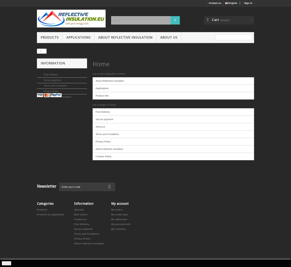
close (7, 263)
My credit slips (119, 214)
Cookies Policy (103, 156)
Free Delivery (50, 73)
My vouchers (118, 229)
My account (120, 204)
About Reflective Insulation (110, 80)
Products (50, 37)
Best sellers (81, 214)
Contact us (215, 3)
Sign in (248, 3)
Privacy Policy (51, 89)
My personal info (120, 224)
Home (101, 64)
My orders (117, 209)
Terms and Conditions (55, 84)
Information (53, 63)
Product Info (102, 95)
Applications (78, 37)
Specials (79, 209)
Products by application (50, 214)
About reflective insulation (125, 37)
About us (168, 37)
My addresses (119, 219)
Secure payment (52, 78)
